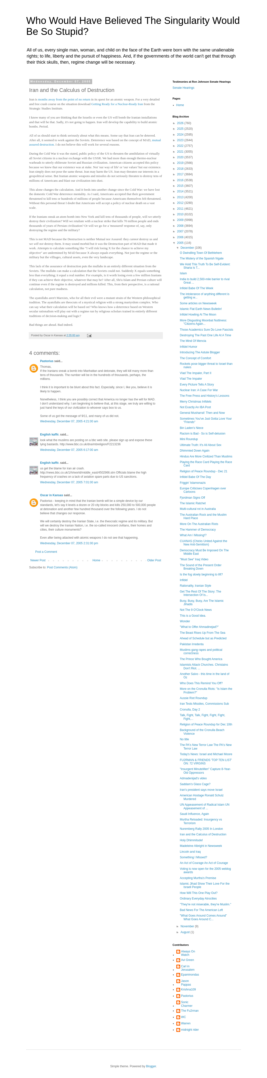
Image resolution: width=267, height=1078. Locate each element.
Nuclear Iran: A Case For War (199, 390)
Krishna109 (188, 989)
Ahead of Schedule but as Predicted (203, 638)
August (185, 932)
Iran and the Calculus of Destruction (203, 834)
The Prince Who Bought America (201, 659)
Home (96, 560)
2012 (180, 203)
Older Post (154, 560)
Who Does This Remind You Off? (201, 683)
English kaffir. (49, 434)
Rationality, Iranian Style (195, 585)
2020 (180, 157)
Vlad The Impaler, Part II (195, 373)
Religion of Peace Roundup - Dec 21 (203, 471)
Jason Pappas (186, 982)
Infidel (184, 580)
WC (183, 1017)
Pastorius (47, 361)
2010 (180, 214)
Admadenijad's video (193, 778)
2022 (180, 146)
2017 (180, 174)
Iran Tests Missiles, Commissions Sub (204, 703)
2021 (180, 151)
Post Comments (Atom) (62, 567)
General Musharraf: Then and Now (202, 413)
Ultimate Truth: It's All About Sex (200, 445)
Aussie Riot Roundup (193, 698)
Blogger (151, 1066)
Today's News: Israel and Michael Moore (206, 754)
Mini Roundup (189, 439)
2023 (180, 140)
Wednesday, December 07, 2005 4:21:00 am (69, 421)
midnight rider (190, 1029)
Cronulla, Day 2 (190, 709)
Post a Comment (46, 552)
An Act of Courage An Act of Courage (204, 863)
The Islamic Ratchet (193, 503)
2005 (180, 243)
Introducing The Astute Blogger (200, 352)
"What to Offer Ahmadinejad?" (199, 627)
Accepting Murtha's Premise (198, 878)
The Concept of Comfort (195, 358)
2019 (180, 163)
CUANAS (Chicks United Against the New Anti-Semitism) (203, 542)
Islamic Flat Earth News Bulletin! (201, 309)
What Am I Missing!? (193, 535)
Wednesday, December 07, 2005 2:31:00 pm (69, 543)
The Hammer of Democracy (198, 529)
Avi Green (187, 960)
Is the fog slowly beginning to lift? (201, 574)
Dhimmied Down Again (194, 450)
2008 (180, 225)
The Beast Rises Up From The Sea (202, 632)
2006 (180, 237)
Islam (183, 273)
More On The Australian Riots (199, 524)
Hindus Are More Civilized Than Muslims (206, 456)
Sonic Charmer (187, 1003)
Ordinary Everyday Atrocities (198, 898)
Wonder (185, 621)
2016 (180, 180)
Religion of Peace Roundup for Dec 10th (206, 724)
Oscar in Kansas (51, 495)
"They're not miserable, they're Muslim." (205, 904)
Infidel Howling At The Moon (198, 314)
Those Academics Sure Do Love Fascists (206, 329)
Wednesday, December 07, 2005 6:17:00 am (69, 450)
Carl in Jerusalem (188, 968)
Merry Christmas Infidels (195, 401)
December (187, 247)
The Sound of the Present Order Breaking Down (200, 567)
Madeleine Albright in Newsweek (201, 846)
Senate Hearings (183, 87)
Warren (186, 1023)
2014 (180, 191)
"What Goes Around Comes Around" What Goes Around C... (203, 917)
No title (184, 739)
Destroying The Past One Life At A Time (205, 335)
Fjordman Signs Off (192, 497)
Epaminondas (190, 974)
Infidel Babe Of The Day (195, 477)
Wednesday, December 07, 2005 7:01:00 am (69, 482)
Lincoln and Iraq (190, 851)
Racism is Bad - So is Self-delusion (202, 433)
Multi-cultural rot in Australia (198, 509)
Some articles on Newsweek (198, 303)
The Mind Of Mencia (193, 341)
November (187, 926)
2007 (180, 231)
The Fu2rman (190, 1010)
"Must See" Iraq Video (194, 559)
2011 (180, 208)
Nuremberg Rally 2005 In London (201, 829)
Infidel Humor (188, 346)
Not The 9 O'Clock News (196, 610)
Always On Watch (188, 953)
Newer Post (38, 560)
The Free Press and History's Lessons (204, 395)
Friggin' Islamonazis (193, 483)
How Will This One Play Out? (199, 893)
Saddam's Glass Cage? (195, 784)
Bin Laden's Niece (191, 428)
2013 (180, 197)
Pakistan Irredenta (191, 644)
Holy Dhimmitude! (191, 840)
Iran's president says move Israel (201, 789)
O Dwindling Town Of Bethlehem (201, 253)
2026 (180, 123)
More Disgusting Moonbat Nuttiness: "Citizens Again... (203, 322)
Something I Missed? (193, 857)
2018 (180, 168)
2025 (180, 128)
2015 (180, 186)
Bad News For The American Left (201, 910)
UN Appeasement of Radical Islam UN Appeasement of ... (204, 806)
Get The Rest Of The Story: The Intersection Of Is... (200, 593)
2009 (180, 220)
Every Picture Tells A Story (197, 384)
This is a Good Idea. (193, 615)
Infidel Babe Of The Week (196, 288)
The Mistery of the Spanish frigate (201, 258)
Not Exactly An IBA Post (195, 407)
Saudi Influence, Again (194, 814)
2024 (180, 134)
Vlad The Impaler (191, 378)
